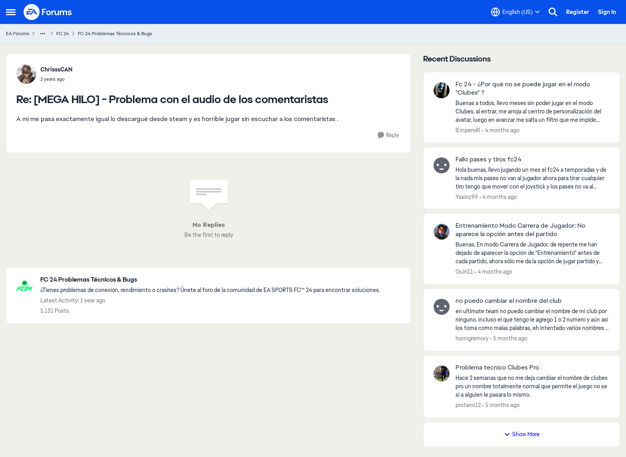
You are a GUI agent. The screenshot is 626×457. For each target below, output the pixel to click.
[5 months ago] (508, 338)
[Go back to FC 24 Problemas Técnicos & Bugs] (210, 280)
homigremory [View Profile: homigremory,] (472, 338)
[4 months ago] (500, 130)
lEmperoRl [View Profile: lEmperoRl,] (468, 130)
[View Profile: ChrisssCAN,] (26, 74)
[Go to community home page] (48, 12)
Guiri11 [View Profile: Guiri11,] (464, 271)
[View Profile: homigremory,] (442, 307)
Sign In (607, 12)
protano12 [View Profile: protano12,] (468, 405)
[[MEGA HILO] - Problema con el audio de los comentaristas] (56, 79)
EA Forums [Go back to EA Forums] (17, 33)
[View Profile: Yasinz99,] (442, 165)
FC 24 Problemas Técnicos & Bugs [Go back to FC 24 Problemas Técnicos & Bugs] (115, 33)
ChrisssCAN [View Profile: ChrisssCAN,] (56, 69)
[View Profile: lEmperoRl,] (442, 90)
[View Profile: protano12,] (442, 373)
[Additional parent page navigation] (43, 33)
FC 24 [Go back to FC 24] (62, 33)
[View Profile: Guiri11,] (442, 232)
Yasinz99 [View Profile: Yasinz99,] (467, 196)
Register (577, 12)
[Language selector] (515, 12)
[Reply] (388, 135)
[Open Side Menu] (11, 12)
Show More (522, 434)
